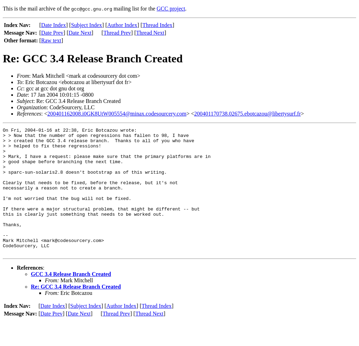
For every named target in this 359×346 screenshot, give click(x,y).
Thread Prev (117, 33)
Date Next (80, 33)
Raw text (51, 40)
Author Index (122, 25)
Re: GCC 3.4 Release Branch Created (76, 312)
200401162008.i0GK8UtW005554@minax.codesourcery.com (117, 114)
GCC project (171, 9)
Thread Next (150, 33)
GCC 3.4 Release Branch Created (71, 299)
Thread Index (157, 25)
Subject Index (86, 25)
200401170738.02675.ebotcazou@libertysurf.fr (247, 114)
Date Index (53, 25)
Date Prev (52, 33)
